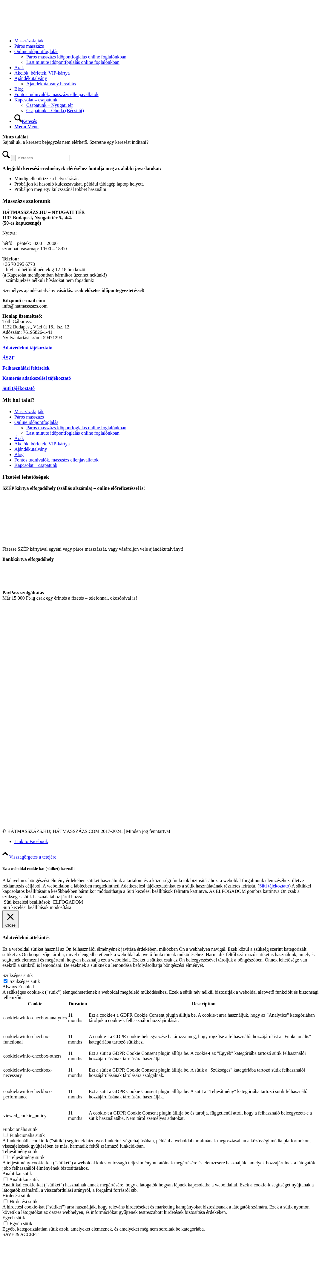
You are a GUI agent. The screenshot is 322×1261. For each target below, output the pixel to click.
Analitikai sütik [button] (17, 1173)
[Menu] (26, 126)
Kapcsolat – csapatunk (35, 465)
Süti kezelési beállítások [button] (27, 902)
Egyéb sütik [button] (13, 1217)
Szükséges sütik (25, 981)
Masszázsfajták (29, 411)
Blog (19, 454)
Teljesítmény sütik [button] (20, 1151)
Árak (19, 438)
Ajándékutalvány (30, 449)
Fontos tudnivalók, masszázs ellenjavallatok (56, 459)
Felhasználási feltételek (26, 368)
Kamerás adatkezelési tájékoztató (36, 378)
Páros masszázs (29, 416)
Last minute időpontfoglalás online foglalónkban (72, 433)
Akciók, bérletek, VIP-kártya (42, 443)
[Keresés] (25, 121)
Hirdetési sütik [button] (16, 1195)
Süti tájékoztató (18, 388)
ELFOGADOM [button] (68, 902)
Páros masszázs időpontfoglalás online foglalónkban (76, 427)
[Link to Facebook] (31, 841)
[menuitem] (167, 41)
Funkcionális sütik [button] (20, 1129)
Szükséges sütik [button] (17, 975)
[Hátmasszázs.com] (47, 30)
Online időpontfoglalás (36, 422)
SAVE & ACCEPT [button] (20, 1234)
